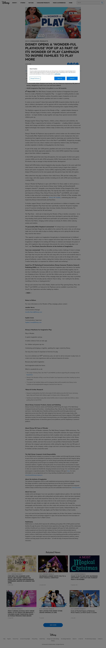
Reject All (60, 78)
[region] (53, 74)
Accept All (72, 78)
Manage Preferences (35, 78)
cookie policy (57, 74)
